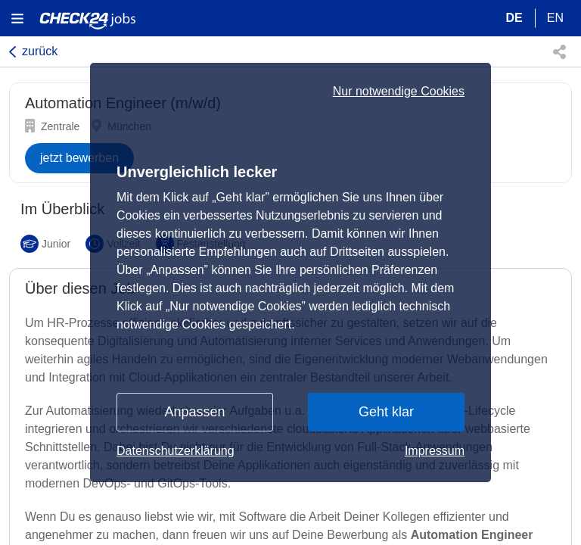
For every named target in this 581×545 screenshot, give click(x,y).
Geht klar (386, 411)
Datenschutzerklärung (176, 450)
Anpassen (194, 411)
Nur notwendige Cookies (398, 92)
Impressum (434, 450)
